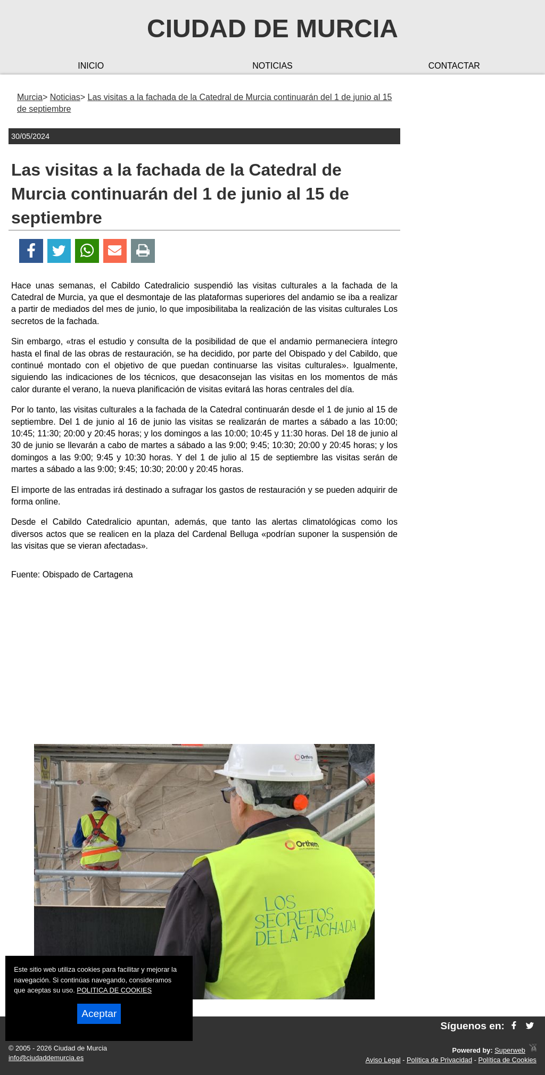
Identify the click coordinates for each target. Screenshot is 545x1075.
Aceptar (99, 1013)
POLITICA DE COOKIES (114, 990)
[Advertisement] (204, 664)
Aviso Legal (383, 1060)
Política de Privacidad (439, 1060)
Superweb (509, 1050)
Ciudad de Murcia (272, 28)
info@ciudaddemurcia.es (46, 1058)
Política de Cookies (507, 1060)
